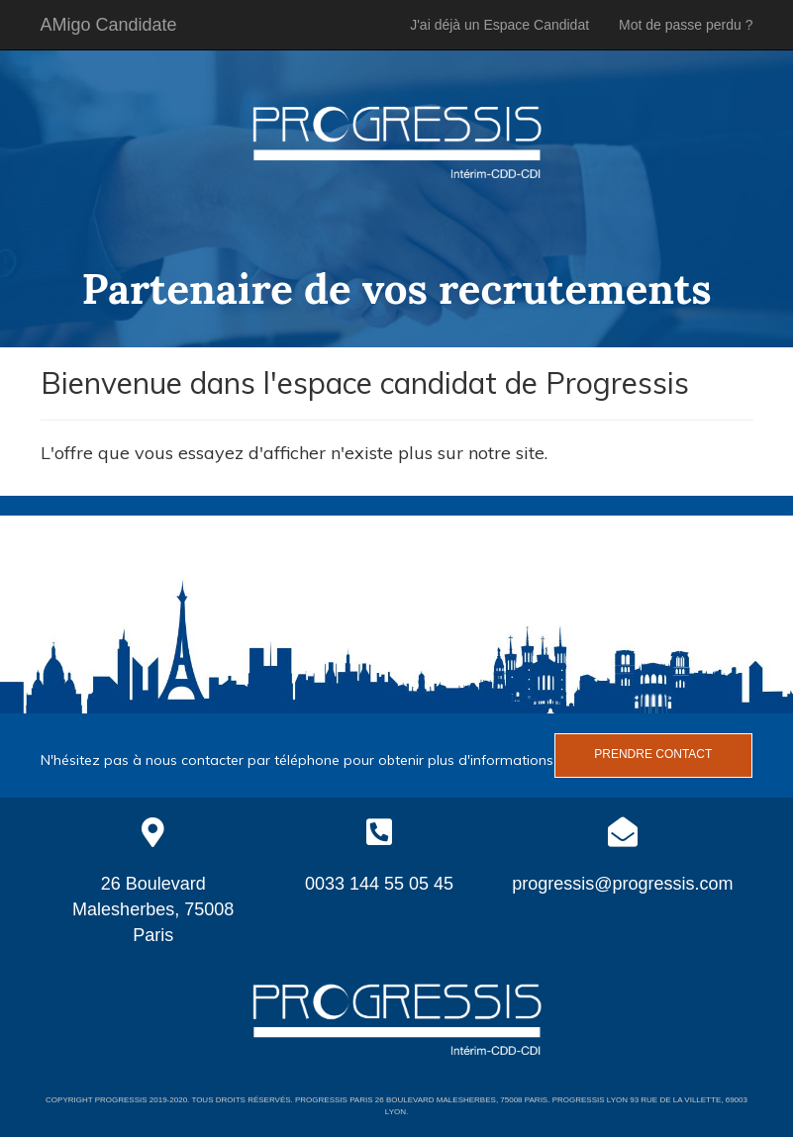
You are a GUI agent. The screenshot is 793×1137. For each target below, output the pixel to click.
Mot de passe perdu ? (685, 25)
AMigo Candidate (109, 25)
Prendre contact (653, 754)
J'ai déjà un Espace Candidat (499, 25)
